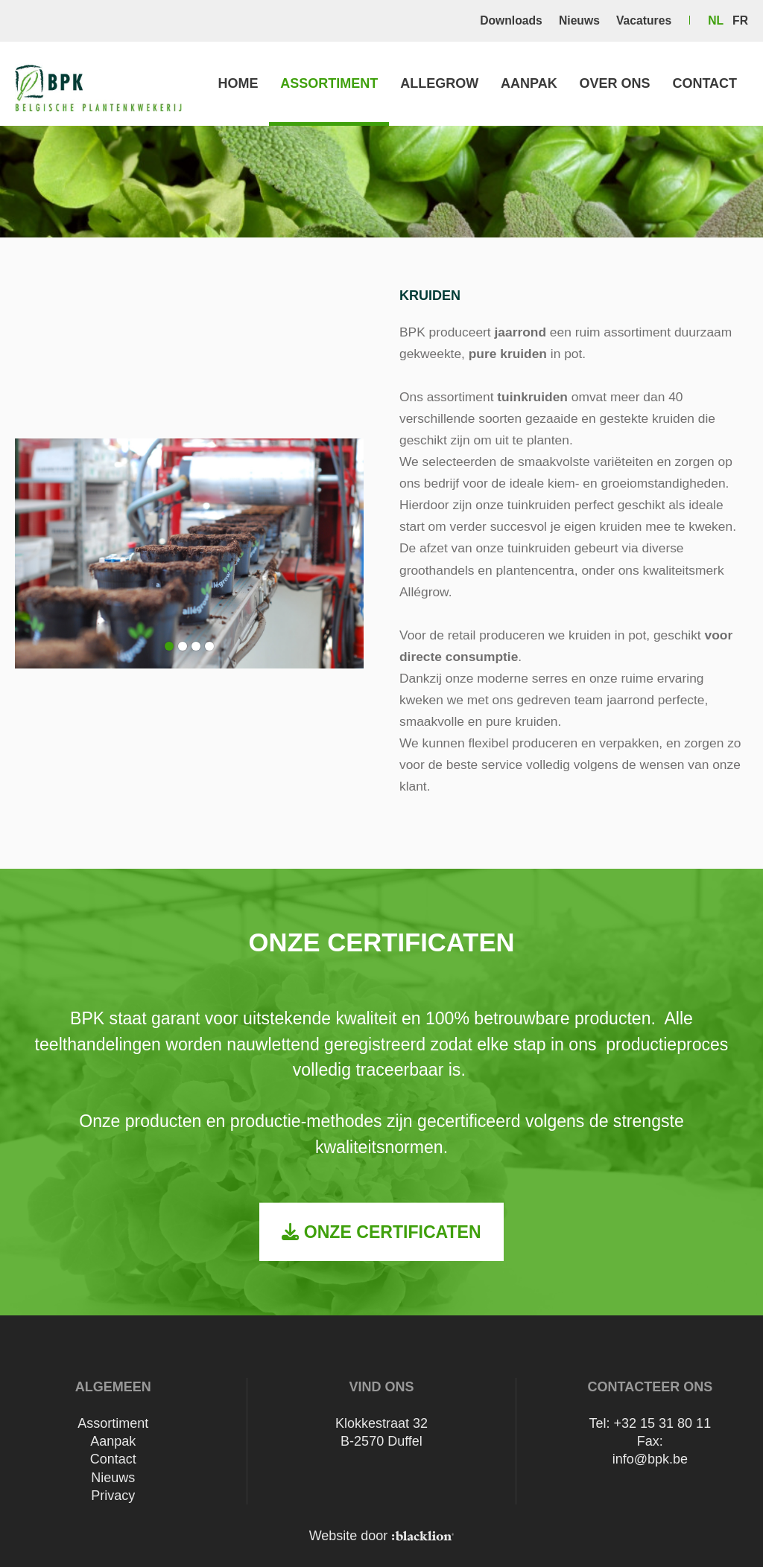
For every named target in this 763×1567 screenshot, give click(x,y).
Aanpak (529, 83)
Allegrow (439, 83)
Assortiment (329, 83)
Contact (704, 83)
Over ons (615, 83)
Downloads (511, 20)
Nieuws (579, 20)
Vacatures (643, 20)
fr (740, 20)
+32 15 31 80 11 (663, 1423)
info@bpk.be (650, 1459)
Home (238, 83)
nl (716, 20)
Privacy (113, 1495)
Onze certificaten (381, 1231)
